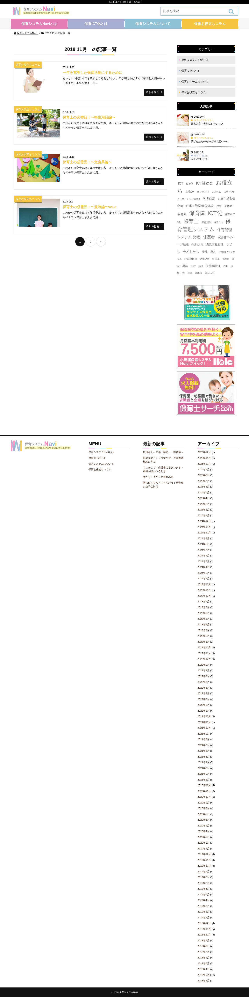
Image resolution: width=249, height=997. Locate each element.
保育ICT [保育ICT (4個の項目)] (228, 206)
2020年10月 (204, 796)
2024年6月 (203, 555)
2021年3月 (203, 768)
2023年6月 (203, 613)
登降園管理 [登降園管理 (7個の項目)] (213, 266)
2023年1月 (203, 641)
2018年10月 (204, 934)
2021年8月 (203, 739)
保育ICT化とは (96, 24)
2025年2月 (203, 509)
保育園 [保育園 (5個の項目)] (182, 214)
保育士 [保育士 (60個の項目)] (191, 221)
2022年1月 (203, 710)
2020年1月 (203, 848)
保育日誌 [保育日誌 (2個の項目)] (218, 222)
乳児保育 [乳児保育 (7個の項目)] (209, 198)
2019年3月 (203, 906)
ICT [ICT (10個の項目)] (180, 183)
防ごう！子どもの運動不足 (158, 477)
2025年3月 (203, 503)
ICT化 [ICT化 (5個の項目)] (189, 183)
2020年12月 (204, 785)
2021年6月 (203, 750)
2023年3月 (203, 630)
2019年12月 (204, 854)
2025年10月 (204, 463)
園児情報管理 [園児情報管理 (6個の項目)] (215, 244)
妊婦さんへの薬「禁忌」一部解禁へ (163, 452)
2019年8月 (203, 877)
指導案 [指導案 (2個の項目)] (226, 259)
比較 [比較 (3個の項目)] (193, 266)
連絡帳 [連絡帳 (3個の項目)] (198, 273)
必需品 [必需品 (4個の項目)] (216, 258)
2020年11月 (204, 791)
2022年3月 (203, 699)
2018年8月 (203, 946)
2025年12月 (204, 452)
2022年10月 (204, 658)
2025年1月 (203, 515)
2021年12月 (204, 716)
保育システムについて (152, 24)
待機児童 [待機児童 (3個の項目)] (204, 259)
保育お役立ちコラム (210, 24)
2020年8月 (203, 808)
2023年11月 (204, 590)
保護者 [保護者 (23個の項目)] (209, 237)
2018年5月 (203, 963)
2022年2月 (203, 704)
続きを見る (152, 92)
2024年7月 (203, 549)
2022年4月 (203, 693)
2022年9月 (203, 664)
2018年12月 (204, 923)
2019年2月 (203, 911)
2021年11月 (204, 722)
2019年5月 (203, 894)
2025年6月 (203, 486)
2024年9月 (203, 538)
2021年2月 (203, 773)
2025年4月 (203, 498)
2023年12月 (204, 584)
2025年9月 (203, 469)
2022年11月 (204, 653)
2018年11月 (204, 928)
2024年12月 (204, 521)
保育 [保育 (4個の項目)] (219, 206)
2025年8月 (203, 475)
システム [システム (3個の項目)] (216, 191)
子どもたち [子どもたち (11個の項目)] (191, 251)
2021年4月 (203, 762)
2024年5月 (203, 561)
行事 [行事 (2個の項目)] (225, 266)
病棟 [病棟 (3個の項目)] (200, 266)
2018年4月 (203, 969)
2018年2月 (203, 980)
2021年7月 (203, 745)
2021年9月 (203, 733)
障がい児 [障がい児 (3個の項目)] (209, 273)
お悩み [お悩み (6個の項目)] (189, 191)
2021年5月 (203, 756)
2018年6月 (203, 957)
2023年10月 (204, 595)
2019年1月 (203, 917)
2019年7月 (203, 883)
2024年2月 (203, 572)
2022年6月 (203, 681)
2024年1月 (203, 578)
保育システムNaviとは (39, 24)
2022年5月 (203, 687)
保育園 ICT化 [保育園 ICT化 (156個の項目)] (205, 213)
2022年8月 (203, 670)
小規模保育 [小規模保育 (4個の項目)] (190, 258)
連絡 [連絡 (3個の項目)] (190, 273)
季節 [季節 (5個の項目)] (205, 251)
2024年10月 (204, 532)
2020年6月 (203, 819)
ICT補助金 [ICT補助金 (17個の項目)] (204, 183)
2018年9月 (203, 940)
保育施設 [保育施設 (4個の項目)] (206, 222)
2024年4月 (203, 567)
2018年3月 (203, 974)
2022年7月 (203, 676)
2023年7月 (203, 607)
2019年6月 (203, 888)
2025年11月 (204, 458)
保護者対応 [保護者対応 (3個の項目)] (197, 244)
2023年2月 (203, 635)
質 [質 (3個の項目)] (183, 273)
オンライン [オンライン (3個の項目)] (203, 191)
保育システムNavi (128, 992)
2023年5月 (203, 618)
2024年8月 (203, 544)
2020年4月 (203, 831)
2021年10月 (204, 727)
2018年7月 (203, 951)
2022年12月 (204, 647)
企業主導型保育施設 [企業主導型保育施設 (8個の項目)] (200, 206)
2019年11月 (204, 860)
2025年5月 (203, 492)
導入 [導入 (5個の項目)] (213, 251)
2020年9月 (203, 802)
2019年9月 (203, 871)
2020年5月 (203, 825)
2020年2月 (203, 842)
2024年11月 (204, 526)
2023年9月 (203, 601)
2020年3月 (203, 837)
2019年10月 (204, 865)
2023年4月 (203, 624)
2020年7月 (203, 814)
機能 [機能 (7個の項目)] (185, 266)
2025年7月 (203, 481)
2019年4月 (203, 900)
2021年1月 (203, 779)
